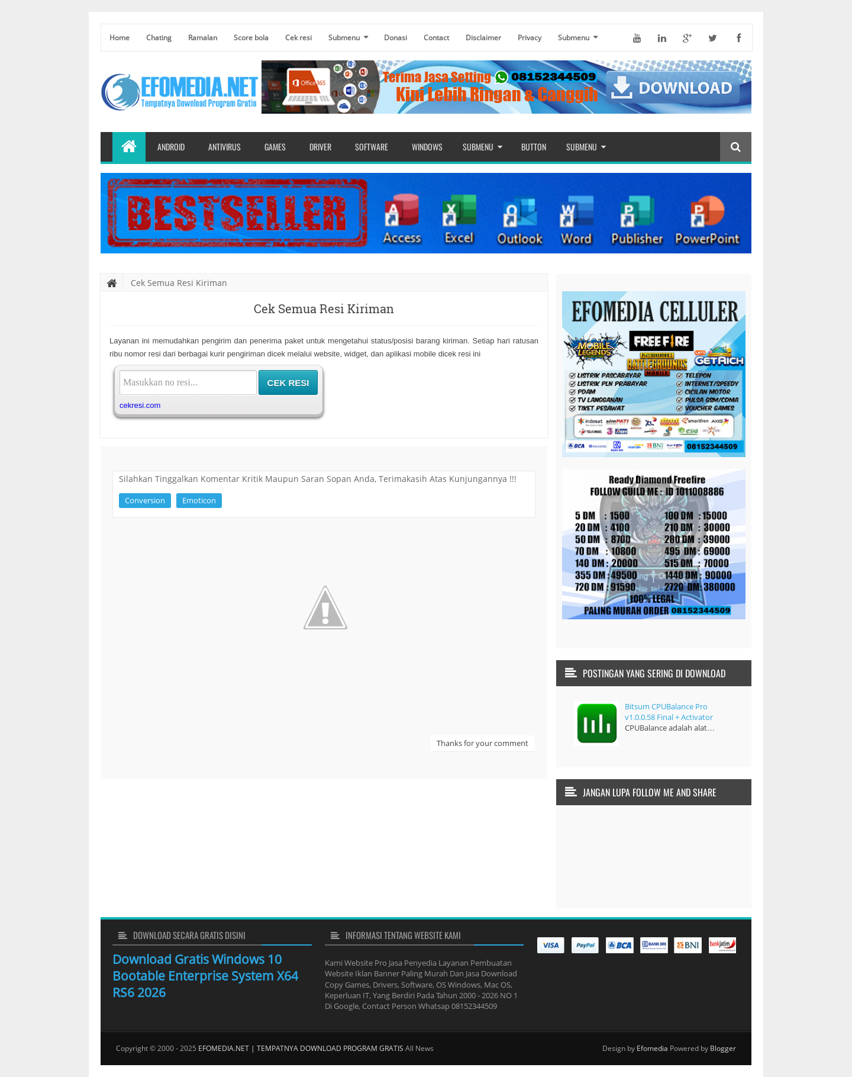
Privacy (529, 38)
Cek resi (298, 38)
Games (275, 146)
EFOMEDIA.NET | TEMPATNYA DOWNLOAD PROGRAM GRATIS (301, 1048)
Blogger (723, 1048)
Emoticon (199, 500)
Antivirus (224, 146)
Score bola (251, 38)
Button (533, 146)
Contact (436, 38)
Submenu (344, 38)
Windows (427, 146)
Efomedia (652, 1048)
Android (171, 146)
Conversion (145, 500)
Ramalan (202, 38)
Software (371, 146)
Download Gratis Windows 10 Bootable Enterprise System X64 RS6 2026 (205, 976)
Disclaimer (483, 38)
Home (119, 38)
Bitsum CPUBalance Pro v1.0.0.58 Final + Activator (669, 711)
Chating (159, 38)
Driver (320, 146)
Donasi (395, 38)
